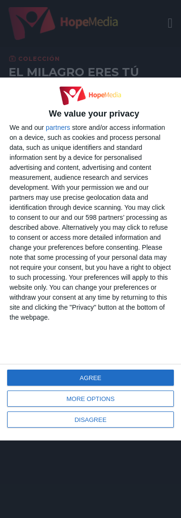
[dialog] (90, 259)
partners (58, 127)
